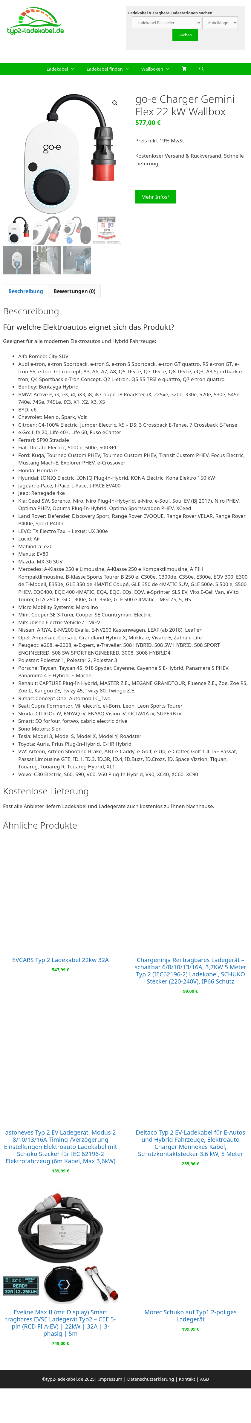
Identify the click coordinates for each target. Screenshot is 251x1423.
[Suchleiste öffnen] (201, 69)
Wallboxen (158, 69)
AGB (204, 1379)
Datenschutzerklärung (150, 1379)
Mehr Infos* (155, 196)
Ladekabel (64, 69)
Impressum (110, 1379)
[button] (115, 103)
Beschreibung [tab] (25, 291)
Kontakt (187, 1379)
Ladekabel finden (111, 69)
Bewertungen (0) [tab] (74, 291)
